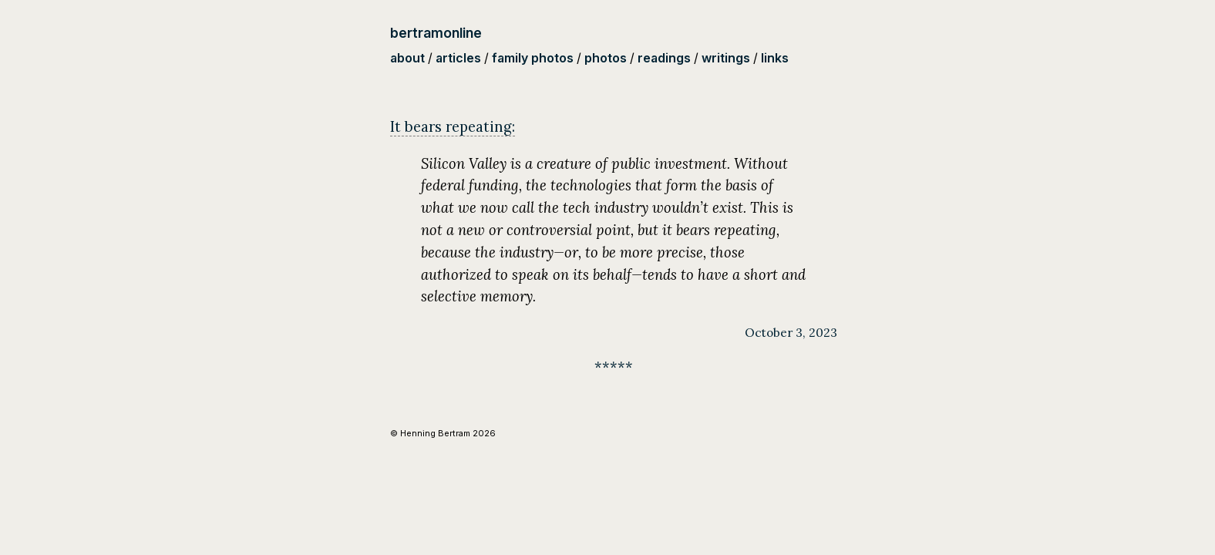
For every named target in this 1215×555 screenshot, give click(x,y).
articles (458, 58)
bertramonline (436, 33)
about (407, 58)
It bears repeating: (452, 126)
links (775, 58)
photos (605, 58)
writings (726, 58)
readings (664, 58)
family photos (533, 58)
